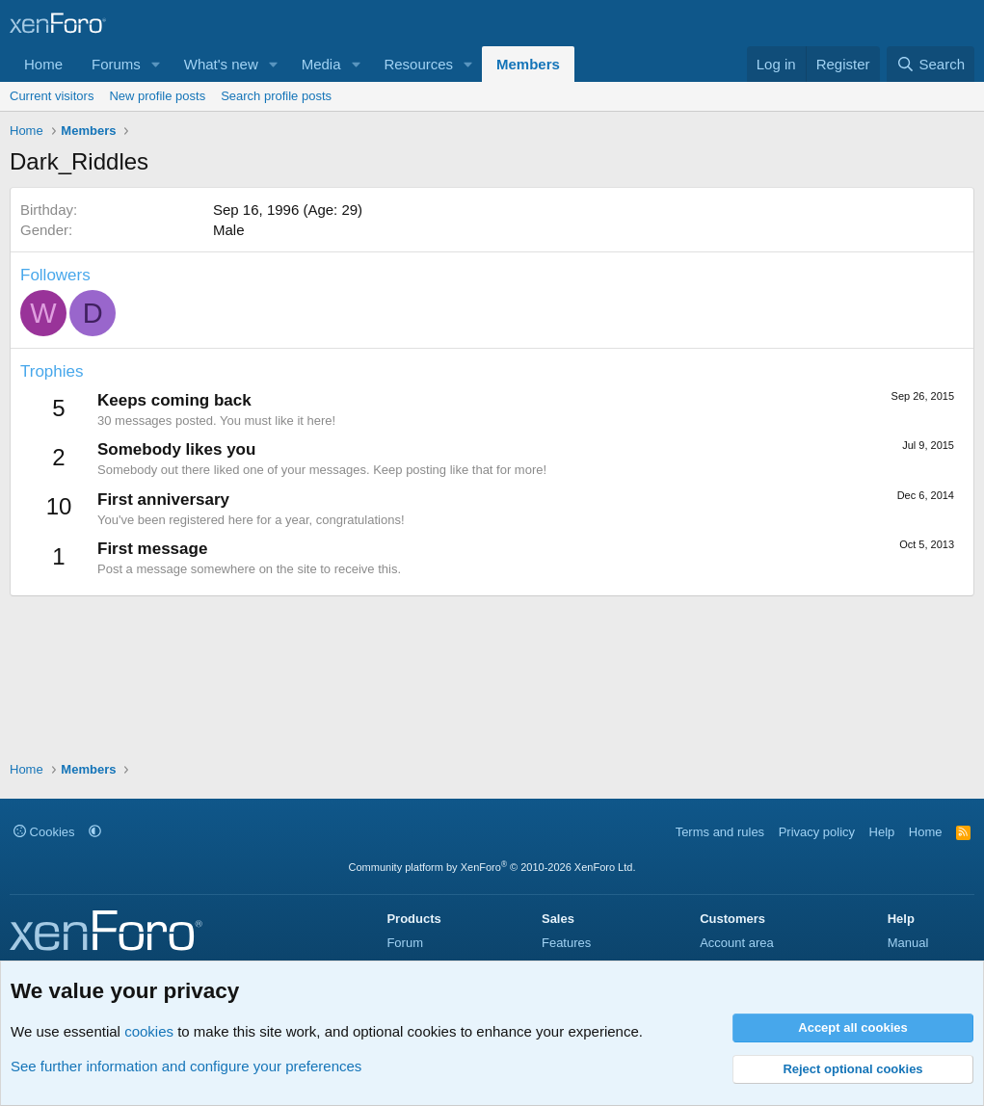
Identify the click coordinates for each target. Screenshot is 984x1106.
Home (43, 64)
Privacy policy (817, 832)
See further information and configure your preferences (186, 1066)
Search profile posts (276, 96)
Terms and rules (720, 832)
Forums (116, 64)
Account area (737, 942)
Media (321, 64)
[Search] (930, 64)
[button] (156, 64)
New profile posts (157, 96)
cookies (148, 1031)
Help (882, 832)
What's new (221, 64)
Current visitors (51, 96)
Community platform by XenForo (492, 867)
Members (528, 64)
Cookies (44, 832)
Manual (908, 942)
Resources (418, 64)
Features (566, 942)
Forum (404, 942)
